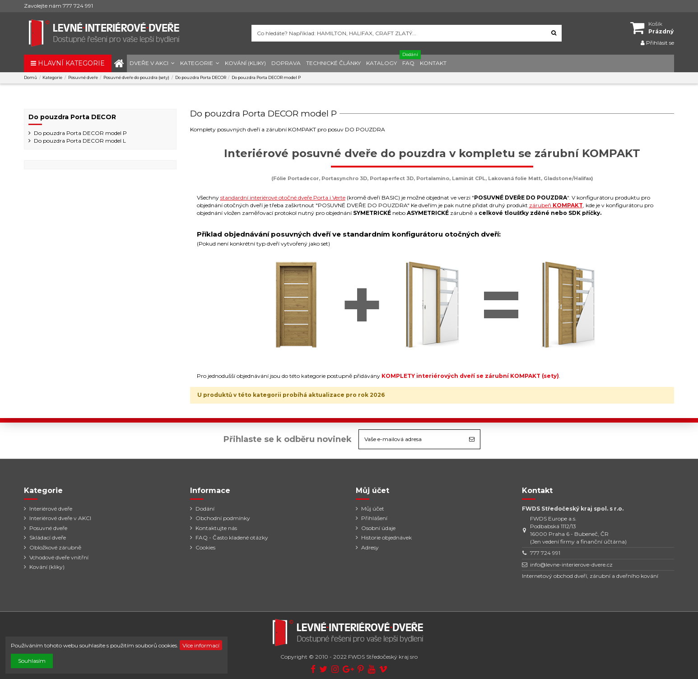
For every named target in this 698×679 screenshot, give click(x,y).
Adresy (370, 547)
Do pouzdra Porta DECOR (72, 117)
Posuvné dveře (48, 528)
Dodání (204, 508)
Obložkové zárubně (55, 547)
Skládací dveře (47, 537)
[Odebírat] (472, 439)
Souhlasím (32, 660)
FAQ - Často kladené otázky (231, 537)
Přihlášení (374, 518)
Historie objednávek (386, 537)
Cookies (205, 547)
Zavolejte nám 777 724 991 (58, 5)
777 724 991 (545, 552)
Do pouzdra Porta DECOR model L (80, 140)
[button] (152, 63)
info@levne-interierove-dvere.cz (571, 564)
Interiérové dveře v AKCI (60, 518)
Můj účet (372, 508)
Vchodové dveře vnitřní (58, 557)
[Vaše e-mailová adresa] (411, 439)
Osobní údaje (378, 528)
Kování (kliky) (47, 566)
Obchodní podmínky (222, 518)
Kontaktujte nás (216, 528)
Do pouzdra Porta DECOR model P (80, 133)
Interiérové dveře (50, 508)
